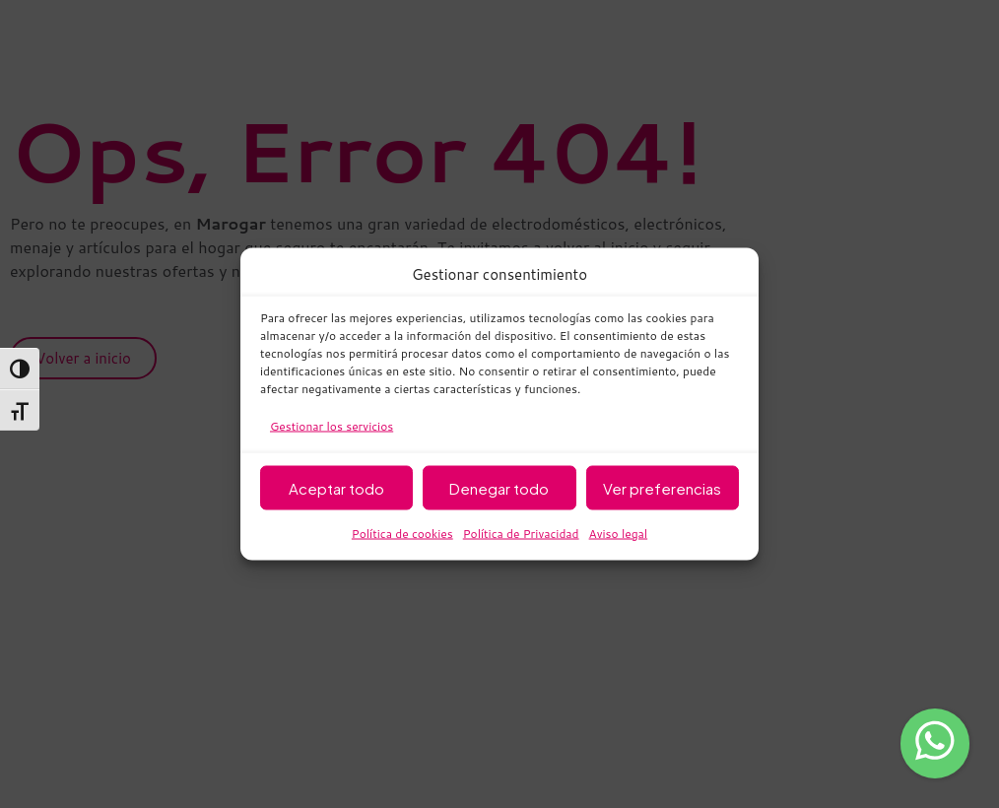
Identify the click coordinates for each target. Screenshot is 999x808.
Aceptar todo (336, 487)
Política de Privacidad (521, 533)
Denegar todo (499, 487)
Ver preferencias (662, 487)
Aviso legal (618, 533)
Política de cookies (402, 533)
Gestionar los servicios (331, 426)
